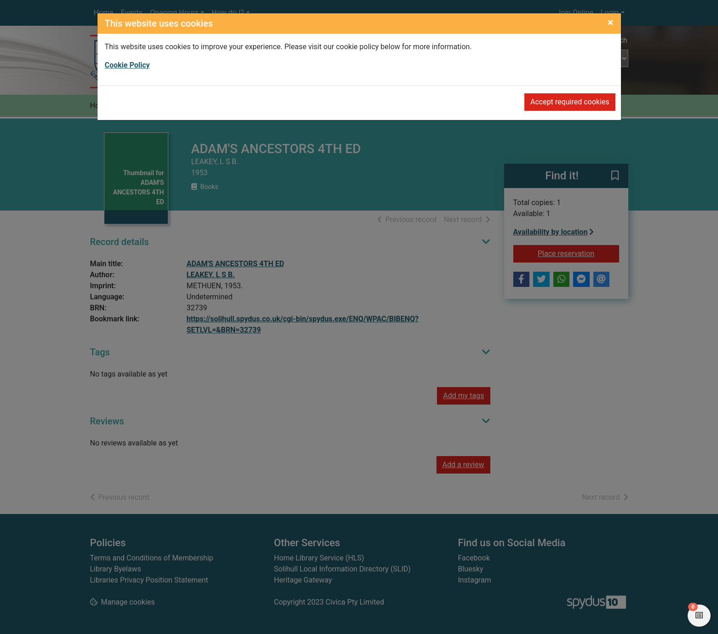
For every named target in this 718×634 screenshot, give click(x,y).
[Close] (610, 22)
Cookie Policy (127, 65)
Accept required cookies (569, 101)
